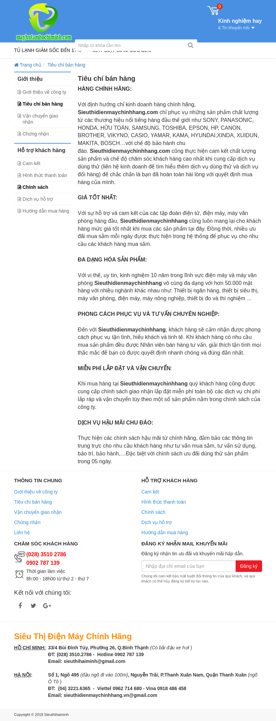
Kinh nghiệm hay (240, 23)
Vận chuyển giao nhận (40, 119)
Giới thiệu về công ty (45, 92)
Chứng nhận (36, 134)
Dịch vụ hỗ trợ (38, 199)
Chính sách (35, 187)
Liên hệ (22, 532)
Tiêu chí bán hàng (43, 104)
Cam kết (31, 163)
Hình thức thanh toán (45, 175)
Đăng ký (248, 566)
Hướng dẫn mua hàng (46, 211)
